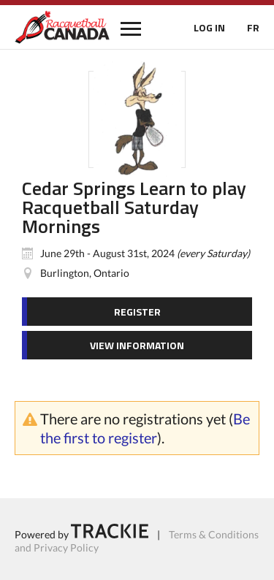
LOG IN (209, 27)
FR (253, 27)
